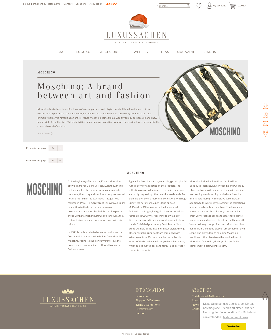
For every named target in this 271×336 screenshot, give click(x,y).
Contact (68, 3)
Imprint (140, 313)
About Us (198, 300)
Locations (81, 3)
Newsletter (199, 304)
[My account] (216, 5)
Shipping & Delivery (148, 300)
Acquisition (96, 3)
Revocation (143, 296)
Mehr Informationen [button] (235, 317)
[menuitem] (64, 3)
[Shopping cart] (238, 5)
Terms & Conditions (148, 304)
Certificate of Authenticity (208, 296)
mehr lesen (44, 133)
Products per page (36, 148)
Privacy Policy (144, 308)
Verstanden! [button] (233, 326)
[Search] (188, 5)
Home (27, 3)
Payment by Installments (47, 3)
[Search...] (174, 5)
